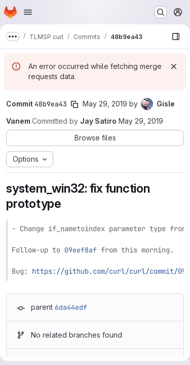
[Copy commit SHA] (74, 104)
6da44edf (71, 307)
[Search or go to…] (161, 12)
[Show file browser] (176, 36)
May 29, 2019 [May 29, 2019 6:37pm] (105, 103)
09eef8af (80, 249)
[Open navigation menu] (28, 12)
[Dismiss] (174, 66)
